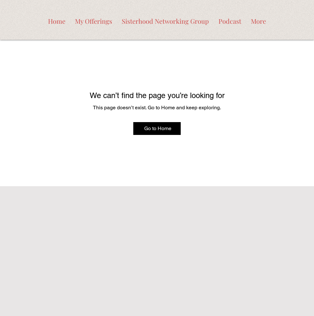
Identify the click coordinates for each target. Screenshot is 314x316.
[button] (93, 20)
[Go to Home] (157, 128)
